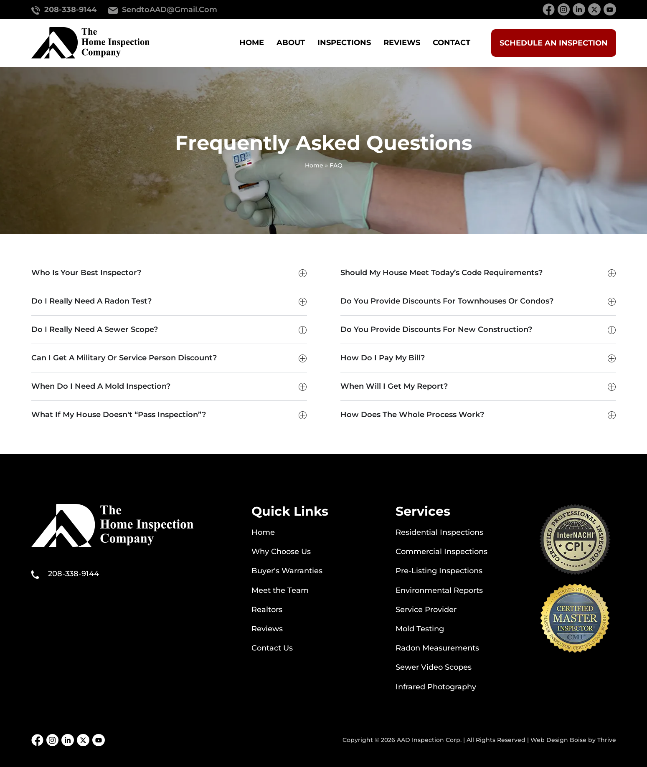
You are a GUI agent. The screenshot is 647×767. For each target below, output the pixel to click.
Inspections (344, 42)
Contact (451, 42)
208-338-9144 (70, 9)
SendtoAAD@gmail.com (169, 9)
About (291, 42)
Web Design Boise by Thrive (573, 740)
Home (251, 42)
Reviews (401, 42)
